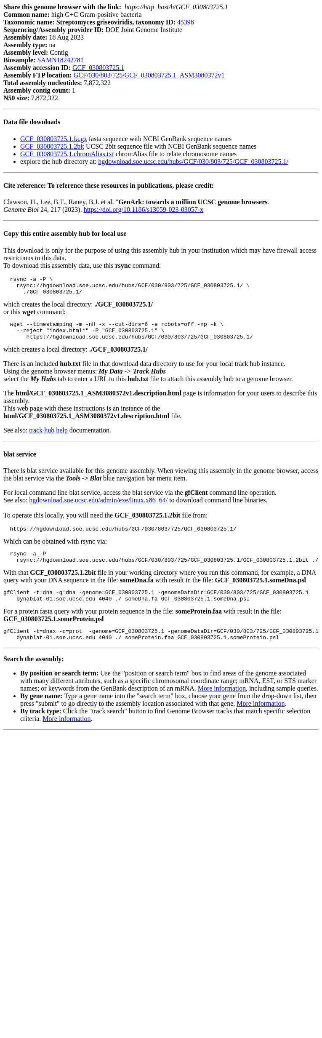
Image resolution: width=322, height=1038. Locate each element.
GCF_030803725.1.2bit (52, 146)
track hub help (48, 437)
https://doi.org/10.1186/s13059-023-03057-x (143, 209)
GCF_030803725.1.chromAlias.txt (67, 153)
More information (222, 704)
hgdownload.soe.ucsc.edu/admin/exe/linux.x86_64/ (98, 507)
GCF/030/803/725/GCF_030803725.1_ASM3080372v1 (149, 75)
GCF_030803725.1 (98, 67)
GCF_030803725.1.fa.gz (53, 138)
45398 (185, 22)
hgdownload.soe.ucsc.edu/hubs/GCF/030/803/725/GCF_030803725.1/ (193, 161)
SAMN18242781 (60, 60)
